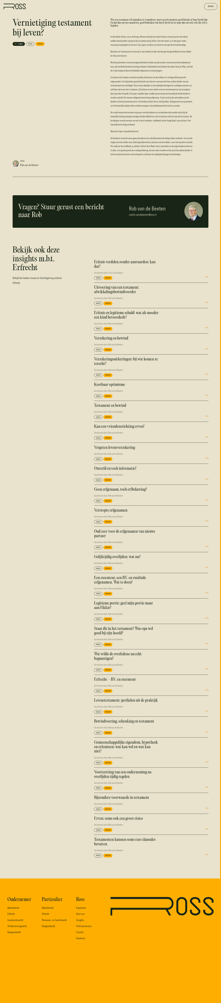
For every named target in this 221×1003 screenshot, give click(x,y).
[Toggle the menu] (210, 6)
